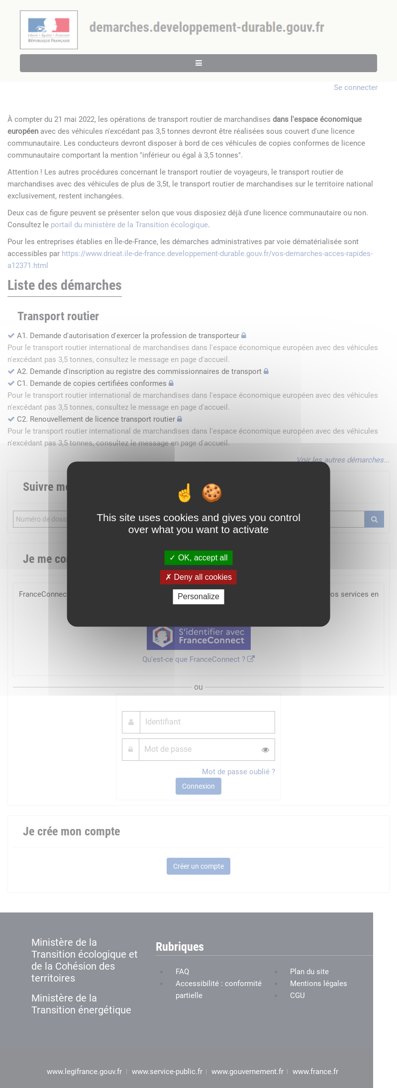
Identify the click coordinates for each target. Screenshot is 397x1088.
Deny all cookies (198, 577)
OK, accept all (198, 557)
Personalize (198, 597)
